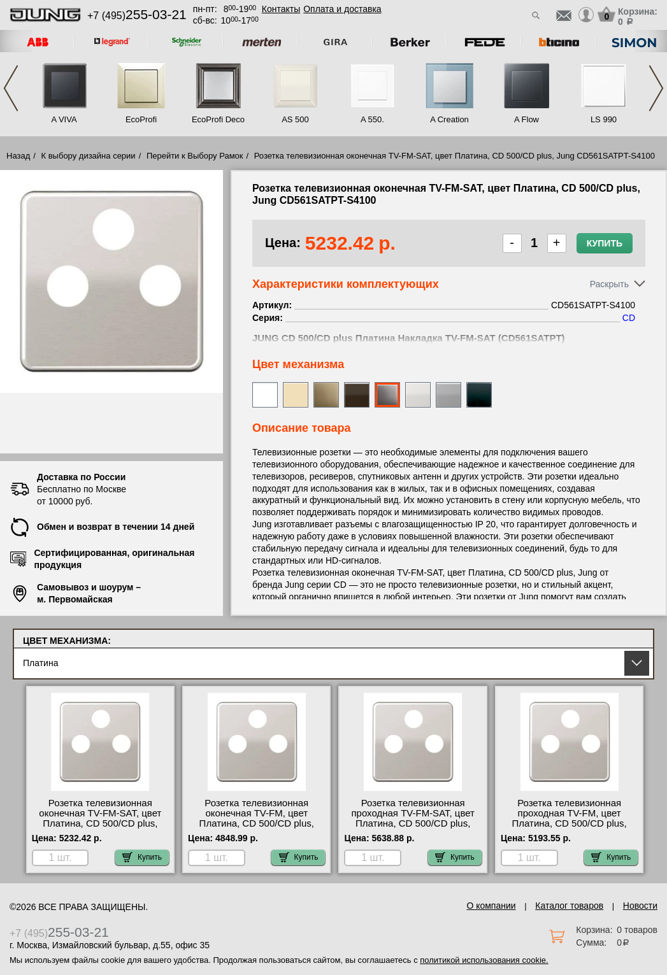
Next (656, 88)
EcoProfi (141, 119)
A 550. (372, 119)
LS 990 (604, 119)
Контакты (281, 9)
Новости (640, 905)
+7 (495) (137, 15)
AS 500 (295, 119)
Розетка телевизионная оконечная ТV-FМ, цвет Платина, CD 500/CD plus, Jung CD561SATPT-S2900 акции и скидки (256, 823)
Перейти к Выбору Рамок (195, 155)
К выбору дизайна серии (88, 155)
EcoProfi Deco (218, 119)
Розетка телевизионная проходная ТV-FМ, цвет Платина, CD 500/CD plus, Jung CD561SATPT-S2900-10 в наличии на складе (569, 823)
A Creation (449, 119)
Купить (604, 243)
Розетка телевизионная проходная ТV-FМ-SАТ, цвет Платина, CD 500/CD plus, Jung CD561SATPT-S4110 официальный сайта (412, 823)
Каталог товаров (569, 905)
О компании (490, 905)
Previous (10, 88)
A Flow (526, 119)
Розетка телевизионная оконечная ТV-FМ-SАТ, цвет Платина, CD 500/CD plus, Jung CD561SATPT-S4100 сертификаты (100, 823)
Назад (18, 155)
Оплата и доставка (342, 9)
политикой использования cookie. (484, 960)
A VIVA (63, 119)
